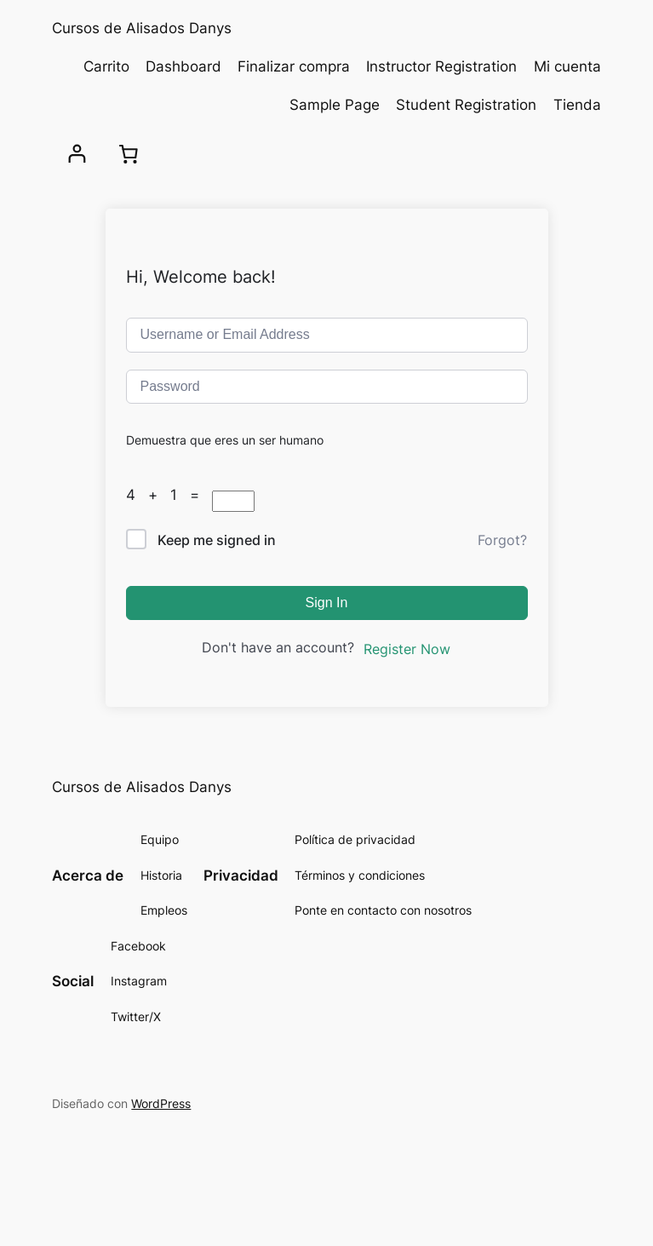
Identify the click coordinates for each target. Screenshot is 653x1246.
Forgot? (502, 539)
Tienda (577, 104)
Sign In (327, 602)
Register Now (407, 648)
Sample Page (334, 104)
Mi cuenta (567, 66)
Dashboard (183, 66)
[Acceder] (77, 153)
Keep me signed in (217, 539)
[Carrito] (128, 154)
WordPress (161, 1103)
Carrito (106, 66)
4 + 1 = (169, 494)
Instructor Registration (441, 66)
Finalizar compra (294, 66)
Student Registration (466, 104)
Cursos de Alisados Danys (142, 28)
